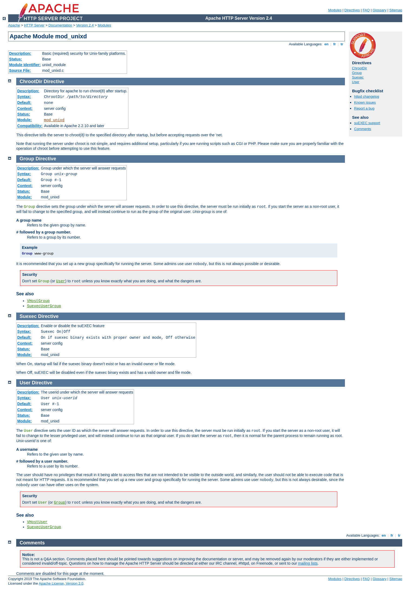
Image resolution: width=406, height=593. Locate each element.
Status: (15, 59)
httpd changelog (366, 96)
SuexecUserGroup (44, 306)
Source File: (20, 70)
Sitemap (395, 10)
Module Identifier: (25, 65)
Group (357, 73)
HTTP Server (34, 25)
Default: (24, 102)
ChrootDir (359, 68)
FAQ (366, 10)
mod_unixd (54, 120)
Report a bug (364, 108)
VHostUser (37, 522)
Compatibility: (29, 126)
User (355, 82)
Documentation (60, 25)
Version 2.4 (85, 25)
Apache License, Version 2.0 (61, 583)
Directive (54, 81)
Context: (25, 108)
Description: (20, 53)
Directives (352, 10)
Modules (334, 10)
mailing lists (308, 563)
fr (334, 44)
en (326, 44)
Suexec (358, 77)
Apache (14, 25)
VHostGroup (38, 301)
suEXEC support (367, 123)
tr (342, 44)
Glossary (379, 10)
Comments (362, 129)
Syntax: (24, 96)
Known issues (365, 102)
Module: (24, 120)
